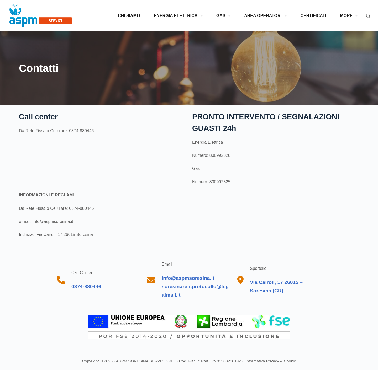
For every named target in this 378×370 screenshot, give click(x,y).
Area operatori (266, 16)
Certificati (313, 15)
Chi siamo (129, 15)
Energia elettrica (179, 16)
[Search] (368, 16)
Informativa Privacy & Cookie (270, 361)
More (350, 16)
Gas (224, 16)
